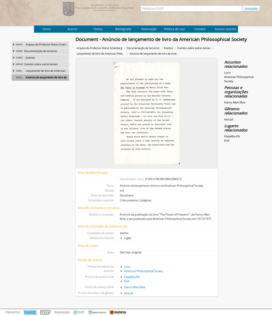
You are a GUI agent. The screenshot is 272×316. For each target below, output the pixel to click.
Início (47, 29)
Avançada (251, 8)
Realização (148, 29)
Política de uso (174, 29)
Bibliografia (123, 29)
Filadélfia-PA (132, 277)
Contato (199, 29)
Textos (97, 29)
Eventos (30, 57)
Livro (127, 267)
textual (128, 293)
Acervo (72, 29)
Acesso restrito (225, 29)
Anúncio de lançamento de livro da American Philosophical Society (65, 77)
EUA (126, 281)
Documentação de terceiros (40, 51)
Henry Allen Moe (134, 287)
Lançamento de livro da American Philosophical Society (58, 71)
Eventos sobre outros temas (41, 64)
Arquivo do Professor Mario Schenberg (49, 44)
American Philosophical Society (143, 271)
